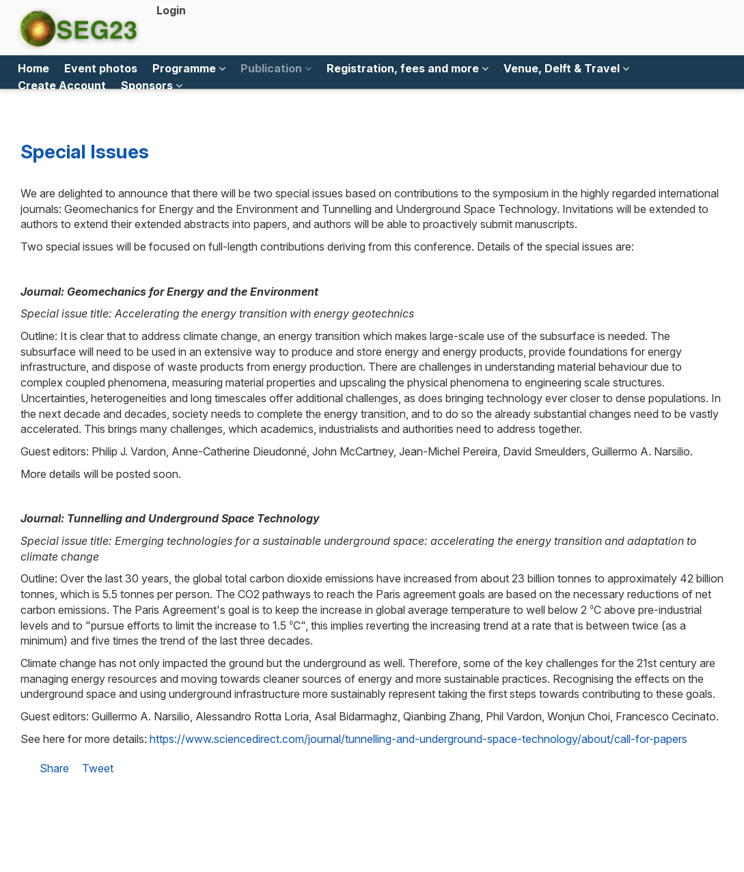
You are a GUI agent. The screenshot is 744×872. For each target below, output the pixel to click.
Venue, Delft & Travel (566, 68)
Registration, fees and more (407, 68)
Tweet (97, 768)
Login (171, 10)
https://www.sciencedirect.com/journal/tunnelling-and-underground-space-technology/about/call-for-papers (418, 739)
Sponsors (151, 85)
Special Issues (84, 151)
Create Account (62, 85)
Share (54, 768)
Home (33, 68)
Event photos (100, 68)
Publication (276, 68)
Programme (188, 68)
